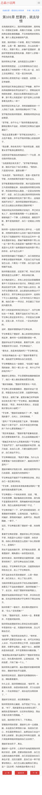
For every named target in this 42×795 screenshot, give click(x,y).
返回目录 (21, 773)
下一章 (35, 773)
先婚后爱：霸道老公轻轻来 (13, 10)
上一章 (7, 773)
